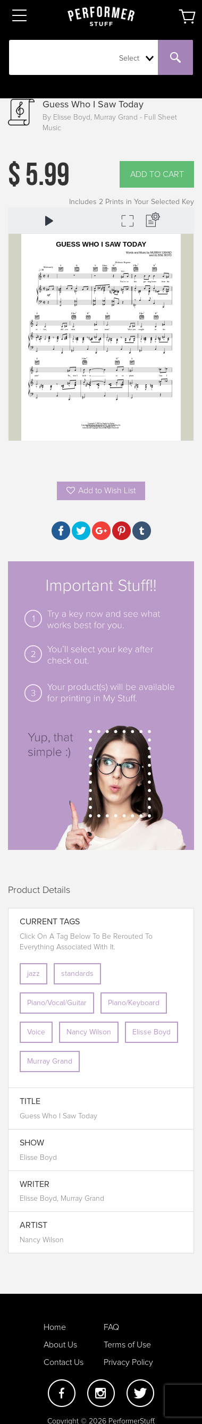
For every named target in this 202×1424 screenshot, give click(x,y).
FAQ (111, 1327)
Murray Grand (49, 1061)
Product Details (39, 890)
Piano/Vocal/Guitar (57, 1003)
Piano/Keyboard (133, 1003)
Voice (36, 1032)
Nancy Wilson (88, 1032)
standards (77, 974)
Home (55, 1327)
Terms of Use (127, 1345)
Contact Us (63, 1362)
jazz (33, 974)
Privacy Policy (128, 1362)
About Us (60, 1345)
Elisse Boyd (151, 1032)
